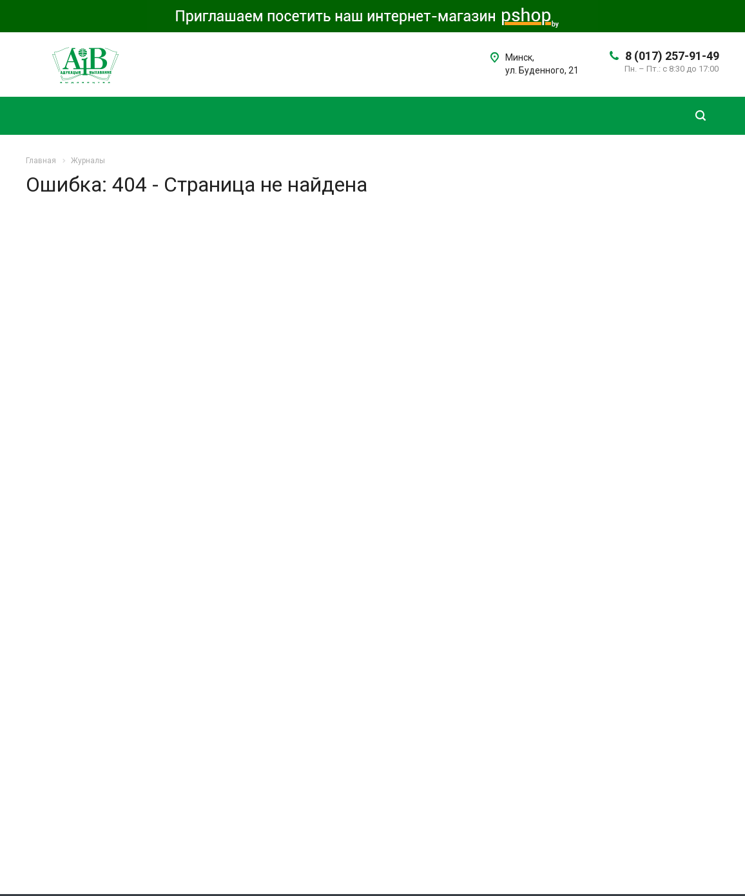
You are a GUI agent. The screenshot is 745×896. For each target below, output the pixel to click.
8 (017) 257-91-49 (672, 56)
